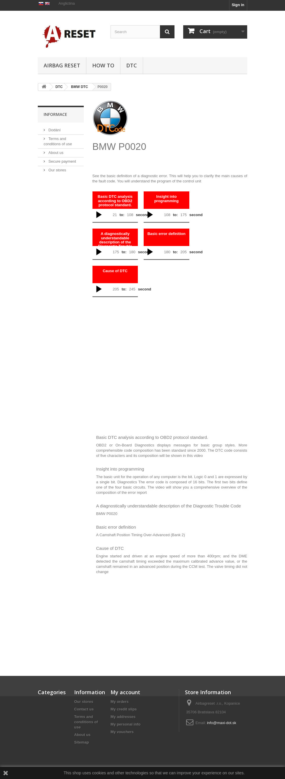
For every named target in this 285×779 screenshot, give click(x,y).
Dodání (54, 157)
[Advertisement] (200, 129)
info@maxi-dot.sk (221, 723)
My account (125, 692)
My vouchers (122, 732)
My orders (120, 701)
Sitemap (81, 742)
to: (122, 215)
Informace (55, 141)
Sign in (238, 5)
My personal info (125, 724)
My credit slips (124, 709)
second (142, 215)
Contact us (84, 709)
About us (55, 180)
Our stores (56, 197)
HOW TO (103, 65)
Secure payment (61, 188)
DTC (131, 65)
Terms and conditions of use (86, 722)
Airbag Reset (62, 65)
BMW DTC (79, 87)
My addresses (123, 717)
